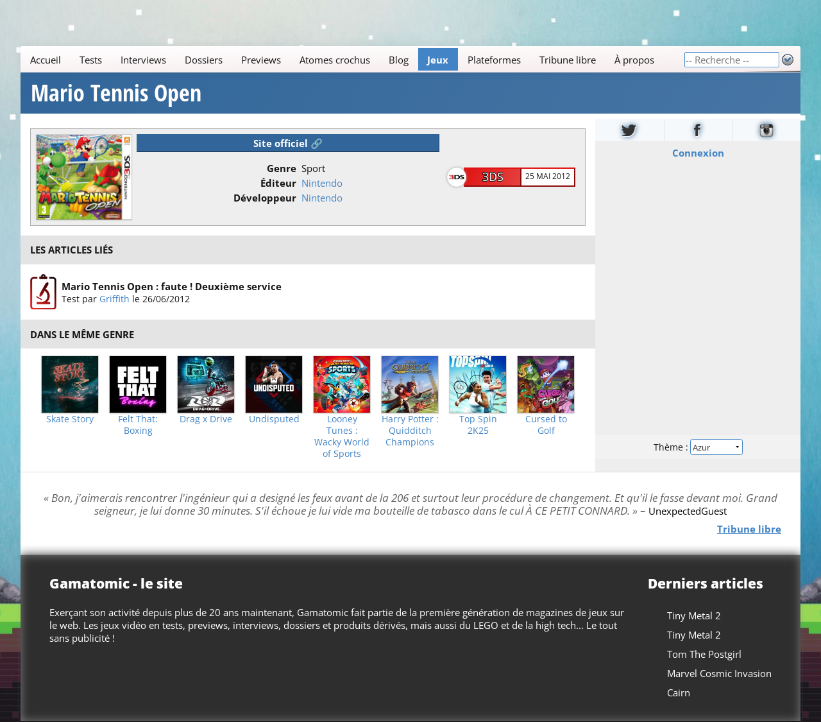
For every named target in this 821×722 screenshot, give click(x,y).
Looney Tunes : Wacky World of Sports (341, 436)
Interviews (143, 59)
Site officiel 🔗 (288, 143)
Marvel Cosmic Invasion (719, 673)
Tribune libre (567, 59)
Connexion (698, 152)
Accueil (45, 59)
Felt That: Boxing (138, 424)
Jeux (437, 59)
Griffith (114, 298)
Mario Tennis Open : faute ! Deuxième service (172, 285)
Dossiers (204, 59)
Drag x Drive (206, 419)
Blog (399, 59)
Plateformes (494, 59)
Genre (281, 168)
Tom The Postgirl (704, 654)
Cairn (678, 692)
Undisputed (274, 419)
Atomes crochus (335, 59)
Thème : (698, 447)
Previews (261, 59)
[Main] (352, 59)
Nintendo (322, 182)
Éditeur (278, 182)
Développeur (264, 197)
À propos (634, 59)
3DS (493, 176)
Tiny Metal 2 (694, 615)
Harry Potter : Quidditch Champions (410, 430)
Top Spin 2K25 (478, 424)
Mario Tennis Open (116, 93)
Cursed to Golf (546, 424)
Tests (91, 59)
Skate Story (70, 419)
